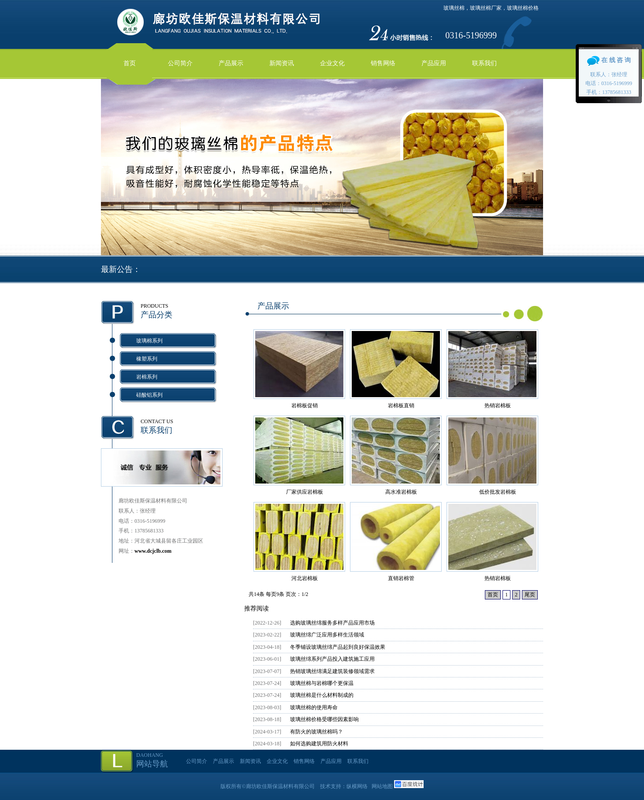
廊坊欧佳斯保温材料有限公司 (280, 786)
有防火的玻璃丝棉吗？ (316, 732)
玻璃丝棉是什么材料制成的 (322, 695)
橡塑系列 (146, 359)
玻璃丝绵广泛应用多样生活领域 (327, 635)
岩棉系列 (146, 377)
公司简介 (180, 63)
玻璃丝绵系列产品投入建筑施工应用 (332, 659)
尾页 (530, 595)
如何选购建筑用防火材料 (319, 743)
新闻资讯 (281, 63)
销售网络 (383, 63)
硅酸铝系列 (149, 395)
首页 (129, 63)
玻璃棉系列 (149, 341)
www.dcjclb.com (152, 551)
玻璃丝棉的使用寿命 (314, 707)
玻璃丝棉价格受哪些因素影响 (324, 719)
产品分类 (156, 314)
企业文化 (332, 63)
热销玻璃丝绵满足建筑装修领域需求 (332, 671)
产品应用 (433, 63)
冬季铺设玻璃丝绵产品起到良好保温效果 (337, 647)
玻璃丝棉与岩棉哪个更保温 (322, 683)
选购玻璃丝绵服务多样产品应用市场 (332, 623)
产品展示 (231, 63)
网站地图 (382, 786)
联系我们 (484, 63)
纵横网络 (357, 786)
